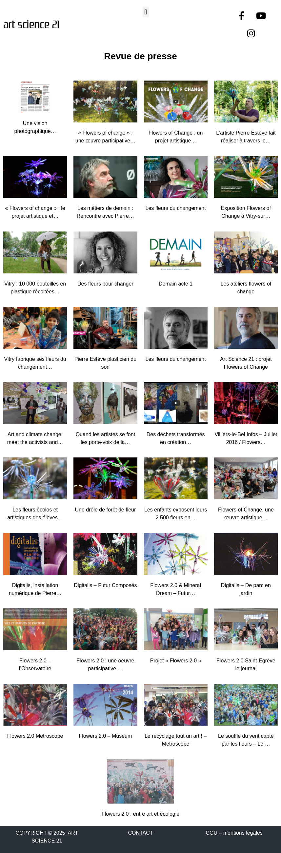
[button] (146, 12)
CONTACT (140, 833)
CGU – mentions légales (234, 833)
